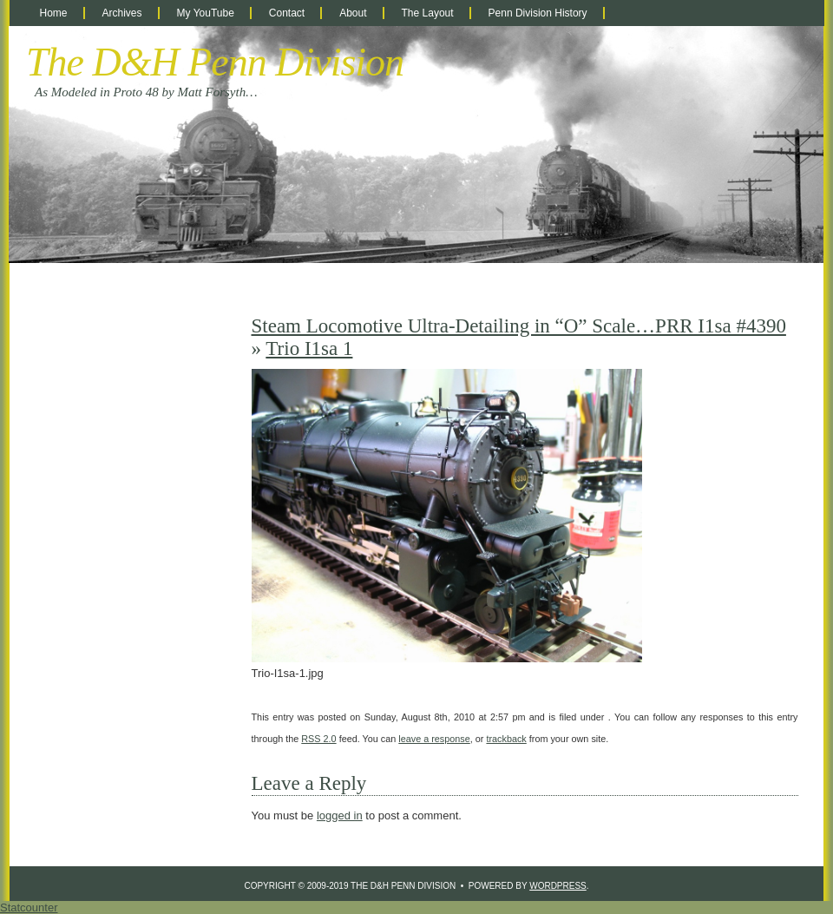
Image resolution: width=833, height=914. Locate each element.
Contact (287, 13)
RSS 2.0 (318, 738)
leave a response (433, 738)
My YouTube (205, 13)
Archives (122, 13)
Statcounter (29, 907)
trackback (506, 738)
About (352, 13)
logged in (340, 815)
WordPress (558, 886)
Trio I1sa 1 (309, 348)
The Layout (428, 13)
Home (54, 13)
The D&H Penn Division (214, 62)
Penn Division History (538, 13)
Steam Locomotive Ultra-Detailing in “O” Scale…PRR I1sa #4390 (519, 326)
